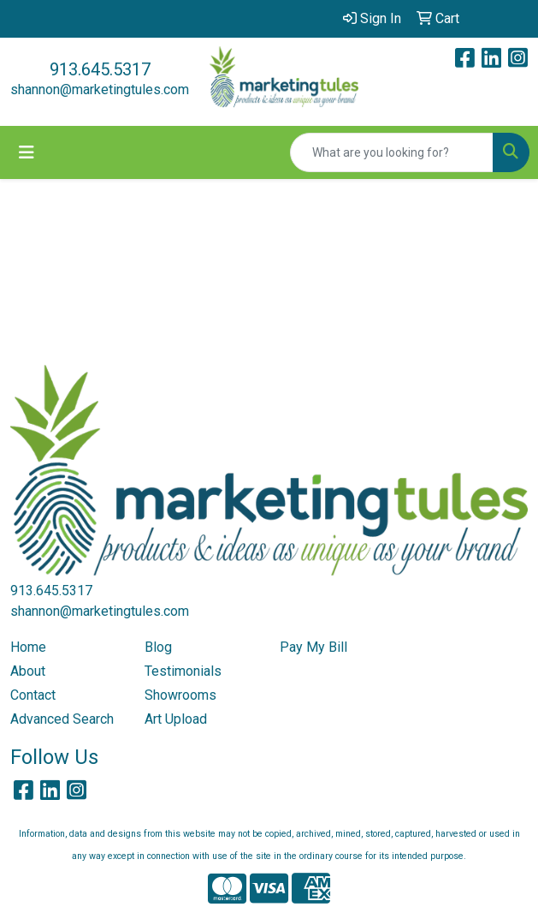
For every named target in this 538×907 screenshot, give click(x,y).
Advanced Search (62, 719)
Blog (158, 647)
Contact (33, 695)
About (27, 671)
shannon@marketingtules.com (99, 89)
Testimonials (183, 671)
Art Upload (176, 719)
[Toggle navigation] (26, 152)
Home (28, 647)
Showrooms (180, 695)
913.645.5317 (100, 69)
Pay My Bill (313, 647)
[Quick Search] (392, 152)
